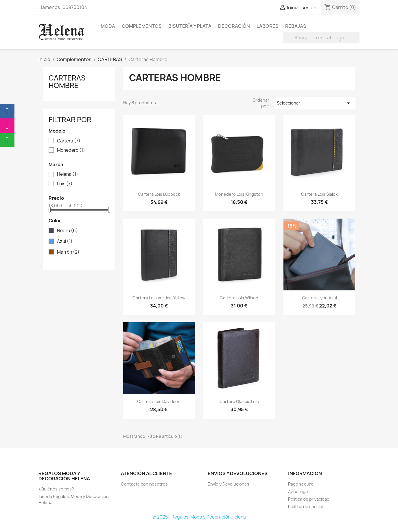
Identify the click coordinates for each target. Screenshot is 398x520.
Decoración (234, 26)
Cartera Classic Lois (239, 401)
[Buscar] (321, 37)
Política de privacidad (308, 499)
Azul (65, 241)
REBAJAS (295, 26)
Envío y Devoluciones (228, 484)
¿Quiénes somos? (56, 489)
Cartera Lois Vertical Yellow (158, 298)
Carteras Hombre (67, 81)
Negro (67, 231)
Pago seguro (301, 484)
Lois (65, 184)
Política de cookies (306, 506)
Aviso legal (298, 491)
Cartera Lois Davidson (158, 401)
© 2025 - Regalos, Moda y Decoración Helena (199, 517)
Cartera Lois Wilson (239, 298)
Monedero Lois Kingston (239, 194)
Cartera (68, 141)
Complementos (142, 26)
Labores (268, 26)
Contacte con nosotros (144, 484)
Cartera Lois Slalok (319, 194)
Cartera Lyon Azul (319, 298)
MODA (108, 26)
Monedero (71, 150)
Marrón (68, 252)
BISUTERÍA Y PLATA (189, 26)
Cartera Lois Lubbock (159, 194)
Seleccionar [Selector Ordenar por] (314, 103)
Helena (67, 174)
